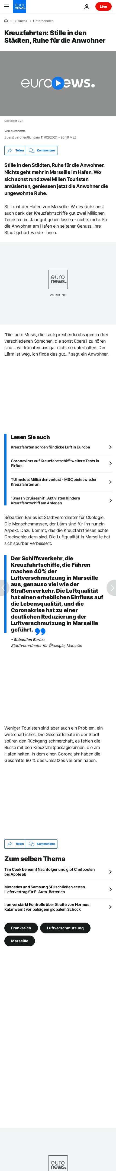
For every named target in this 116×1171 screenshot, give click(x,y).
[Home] (6, 21)
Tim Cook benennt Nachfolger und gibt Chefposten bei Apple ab (49, 871)
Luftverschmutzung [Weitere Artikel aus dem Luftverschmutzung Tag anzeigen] (65, 927)
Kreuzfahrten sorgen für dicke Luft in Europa (50, 447)
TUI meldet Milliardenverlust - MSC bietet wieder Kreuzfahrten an (54, 482)
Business (20, 21)
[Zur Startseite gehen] (19, 6)
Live (103, 6)
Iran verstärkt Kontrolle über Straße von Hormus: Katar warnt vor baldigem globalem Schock (47, 907)
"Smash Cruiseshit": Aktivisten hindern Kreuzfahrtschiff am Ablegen (45, 500)
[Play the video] (58, 83)
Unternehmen (43, 21)
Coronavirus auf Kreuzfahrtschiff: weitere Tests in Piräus (55, 463)
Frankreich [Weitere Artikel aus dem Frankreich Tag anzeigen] (21, 927)
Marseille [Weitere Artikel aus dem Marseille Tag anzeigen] (19, 940)
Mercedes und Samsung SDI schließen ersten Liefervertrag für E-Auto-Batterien (44, 889)
